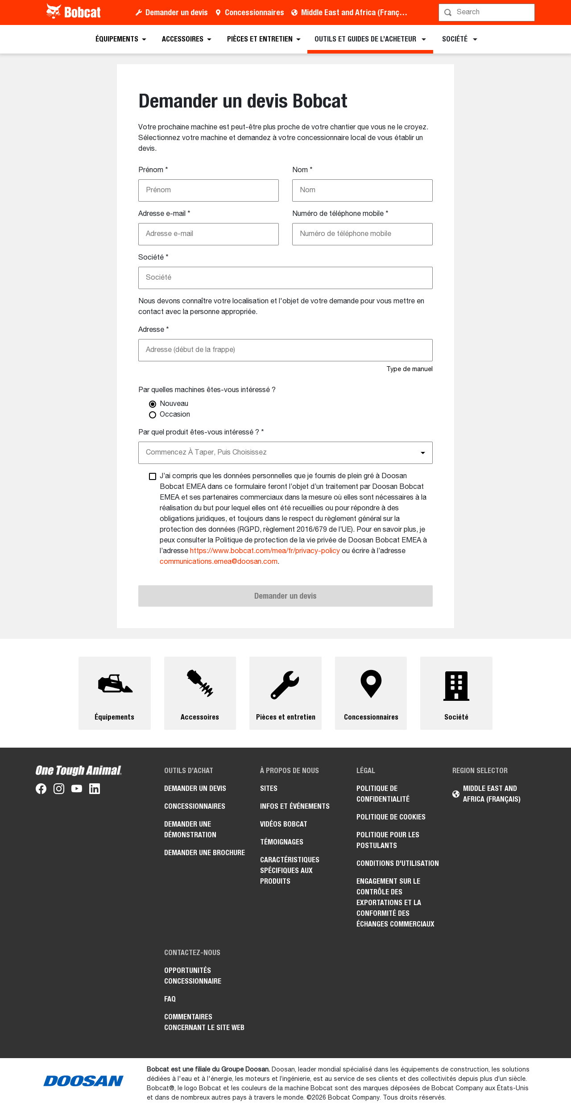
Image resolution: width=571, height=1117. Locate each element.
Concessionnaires (254, 12)
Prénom (153, 170)
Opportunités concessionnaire (192, 975)
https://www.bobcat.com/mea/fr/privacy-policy (265, 551)
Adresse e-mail (164, 214)
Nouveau (174, 404)
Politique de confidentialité (383, 793)
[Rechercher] (487, 12)
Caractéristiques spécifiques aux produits (289, 870)
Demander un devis (176, 12)
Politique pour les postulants (387, 840)
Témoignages (281, 842)
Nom (302, 170)
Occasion (175, 414)
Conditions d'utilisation (397, 863)
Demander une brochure (204, 852)
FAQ (170, 999)
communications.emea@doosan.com (218, 562)
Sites (268, 788)
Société (153, 257)
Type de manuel (409, 369)
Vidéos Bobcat (283, 824)
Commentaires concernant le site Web (204, 1022)
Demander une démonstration (190, 829)
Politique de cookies (391, 817)
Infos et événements (295, 806)
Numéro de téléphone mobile (340, 214)
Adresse (153, 330)
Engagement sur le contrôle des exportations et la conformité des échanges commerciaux (395, 902)
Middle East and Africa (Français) (356, 12)
